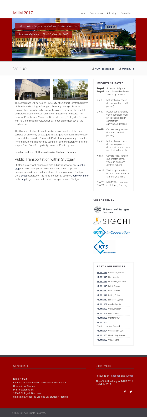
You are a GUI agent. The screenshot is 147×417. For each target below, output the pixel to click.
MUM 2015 (102, 277)
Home (83, 13)
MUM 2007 (102, 313)
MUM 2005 (102, 322)
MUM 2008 (102, 309)
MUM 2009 (102, 304)
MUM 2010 (102, 300)
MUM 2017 (23, 13)
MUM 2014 (102, 281)
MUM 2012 (102, 290)
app (23, 179)
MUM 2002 (102, 340)
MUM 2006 (102, 318)
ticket (24, 175)
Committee (126, 13)
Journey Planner (80, 175)
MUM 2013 (102, 286)
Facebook (115, 375)
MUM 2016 (102, 272)
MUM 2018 (128, 68)
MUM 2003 (102, 335)
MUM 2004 (102, 331)
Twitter (129, 375)
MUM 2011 (102, 295)
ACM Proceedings (104, 68)
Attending (112, 13)
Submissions (96, 13)
